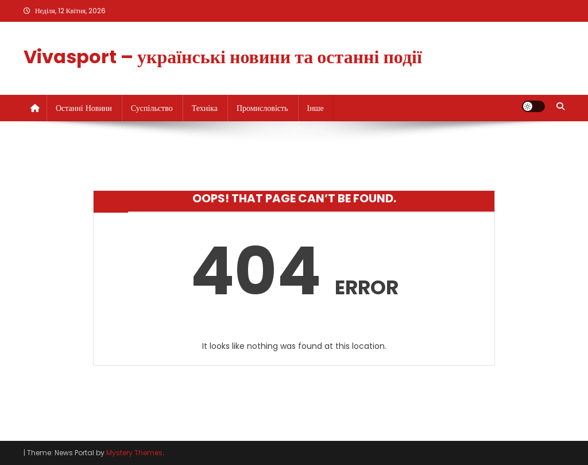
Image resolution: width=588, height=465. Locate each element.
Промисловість (262, 108)
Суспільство (152, 108)
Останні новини (84, 108)
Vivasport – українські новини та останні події (223, 57)
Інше (315, 108)
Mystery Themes (134, 453)
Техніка (205, 108)
